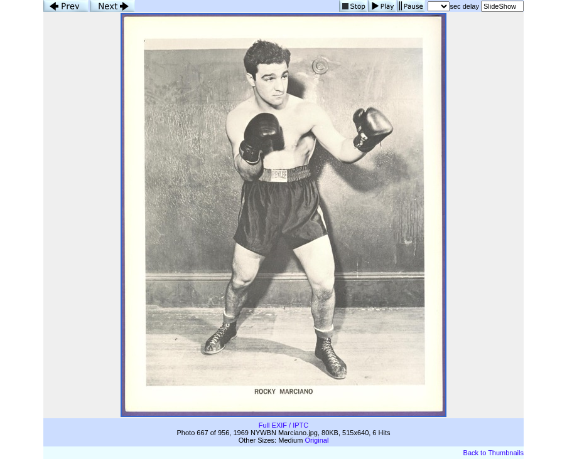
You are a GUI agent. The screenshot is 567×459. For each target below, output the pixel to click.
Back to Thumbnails (493, 452)
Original (316, 440)
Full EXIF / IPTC (283, 425)
